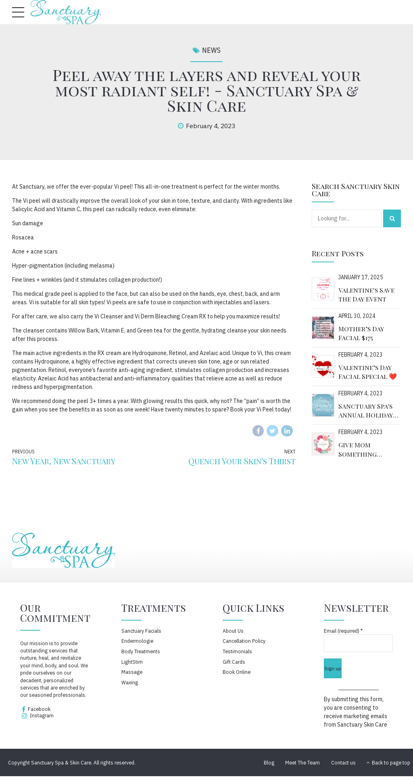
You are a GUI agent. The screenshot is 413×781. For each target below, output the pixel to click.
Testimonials (237, 651)
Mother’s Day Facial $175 (361, 333)
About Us (233, 630)
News (211, 50)
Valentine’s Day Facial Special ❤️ (367, 371)
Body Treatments (140, 651)
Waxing (129, 682)
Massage (131, 672)
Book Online (236, 672)
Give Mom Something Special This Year (367, 449)
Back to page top (388, 762)
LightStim (132, 661)
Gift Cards (234, 661)
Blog (269, 762)
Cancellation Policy (244, 641)
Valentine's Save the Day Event (366, 294)
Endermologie (137, 641)
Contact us (343, 762)
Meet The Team (302, 762)
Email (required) (343, 630)
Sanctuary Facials (141, 630)
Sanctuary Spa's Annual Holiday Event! (365, 411)
